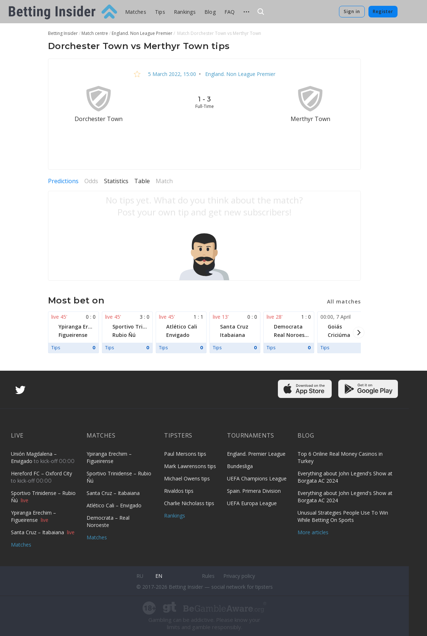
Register (383, 11)
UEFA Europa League (252, 503)
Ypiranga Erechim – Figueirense (33, 516)
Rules (208, 575)
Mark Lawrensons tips (190, 466)
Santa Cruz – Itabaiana (38, 532)
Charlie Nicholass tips (189, 503)
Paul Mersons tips (185, 453)
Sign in (352, 11)
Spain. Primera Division (254, 490)
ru (139, 575)
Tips (160, 11)
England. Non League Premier (239, 74)
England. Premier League (256, 453)
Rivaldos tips (178, 490)
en (158, 575)
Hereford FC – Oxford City (41, 473)
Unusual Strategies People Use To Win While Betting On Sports (343, 516)
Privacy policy (239, 575)
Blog (210, 11)
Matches (135, 11)
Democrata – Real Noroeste (108, 521)
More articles (313, 532)
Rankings (185, 11)
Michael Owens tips (187, 478)
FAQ (229, 11)
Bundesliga (240, 466)
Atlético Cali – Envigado (114, 505)
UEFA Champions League (257, 478)
